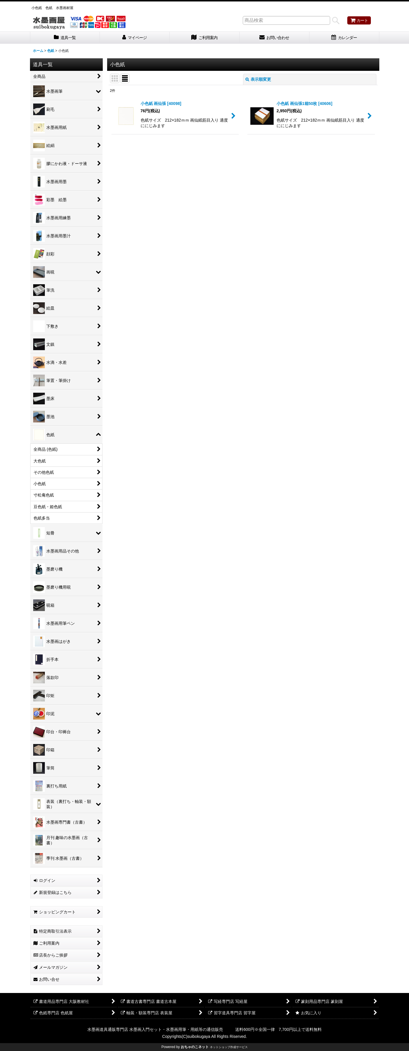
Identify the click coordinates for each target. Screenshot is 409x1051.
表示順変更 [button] (258, 79)
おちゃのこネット (195, 1047)
